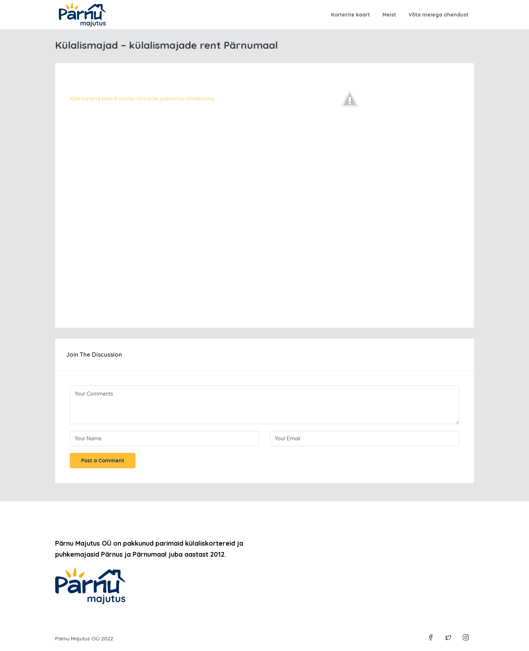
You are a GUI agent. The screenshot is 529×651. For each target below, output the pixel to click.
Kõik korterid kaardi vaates (102, 98)
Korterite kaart (350, 14)
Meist (389, 14)
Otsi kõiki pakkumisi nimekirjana (175, 98)
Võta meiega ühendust (438, 14)
